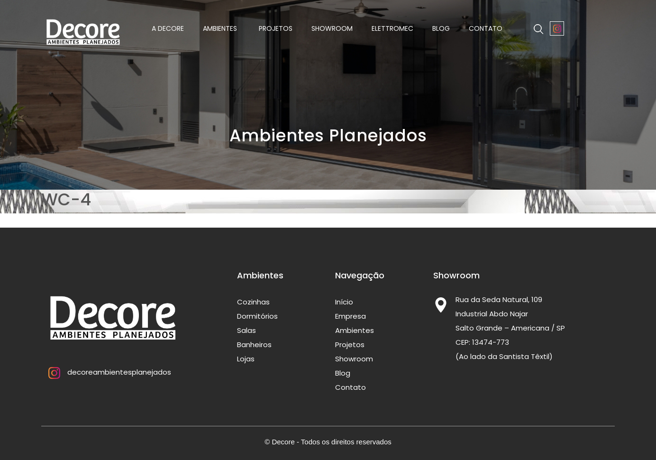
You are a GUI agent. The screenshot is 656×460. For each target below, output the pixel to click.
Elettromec (392, 28)
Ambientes (221, 28)
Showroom (332, 28)
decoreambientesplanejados (106, 372)
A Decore (168, 28)
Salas (246, 330)
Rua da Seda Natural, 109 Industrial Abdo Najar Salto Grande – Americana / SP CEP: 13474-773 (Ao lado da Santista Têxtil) (510, 327)
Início (344, 302)
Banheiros (254, 345)
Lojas (246, 359)
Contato (485, 28)
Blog (441, 28)
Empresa (350, 316)
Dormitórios (257, 316)
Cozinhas (253, 302)
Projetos (275, 28)
